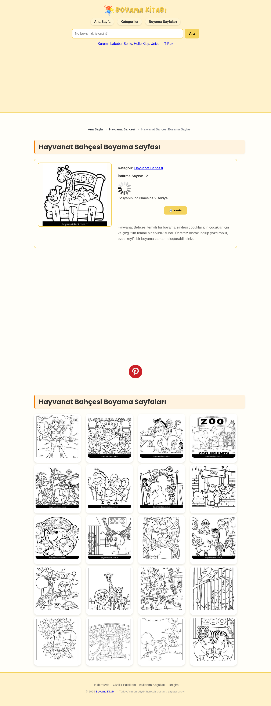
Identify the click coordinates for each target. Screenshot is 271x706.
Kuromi (103, 43)
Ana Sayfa (102, 21)
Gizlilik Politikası (124, 685)
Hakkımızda (101, 685)
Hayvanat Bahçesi (148, 168)
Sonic (127, 43)
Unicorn (156, 43)
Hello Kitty (141, 43)
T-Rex (168, 43)
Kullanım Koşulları (152, 685)
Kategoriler (129, 21)
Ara (192, 33)
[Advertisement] (135, 77)
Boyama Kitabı (105, 691)
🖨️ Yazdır (175, 210)
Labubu (116, 43)
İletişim (173, 685)
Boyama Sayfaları (163, 21)
